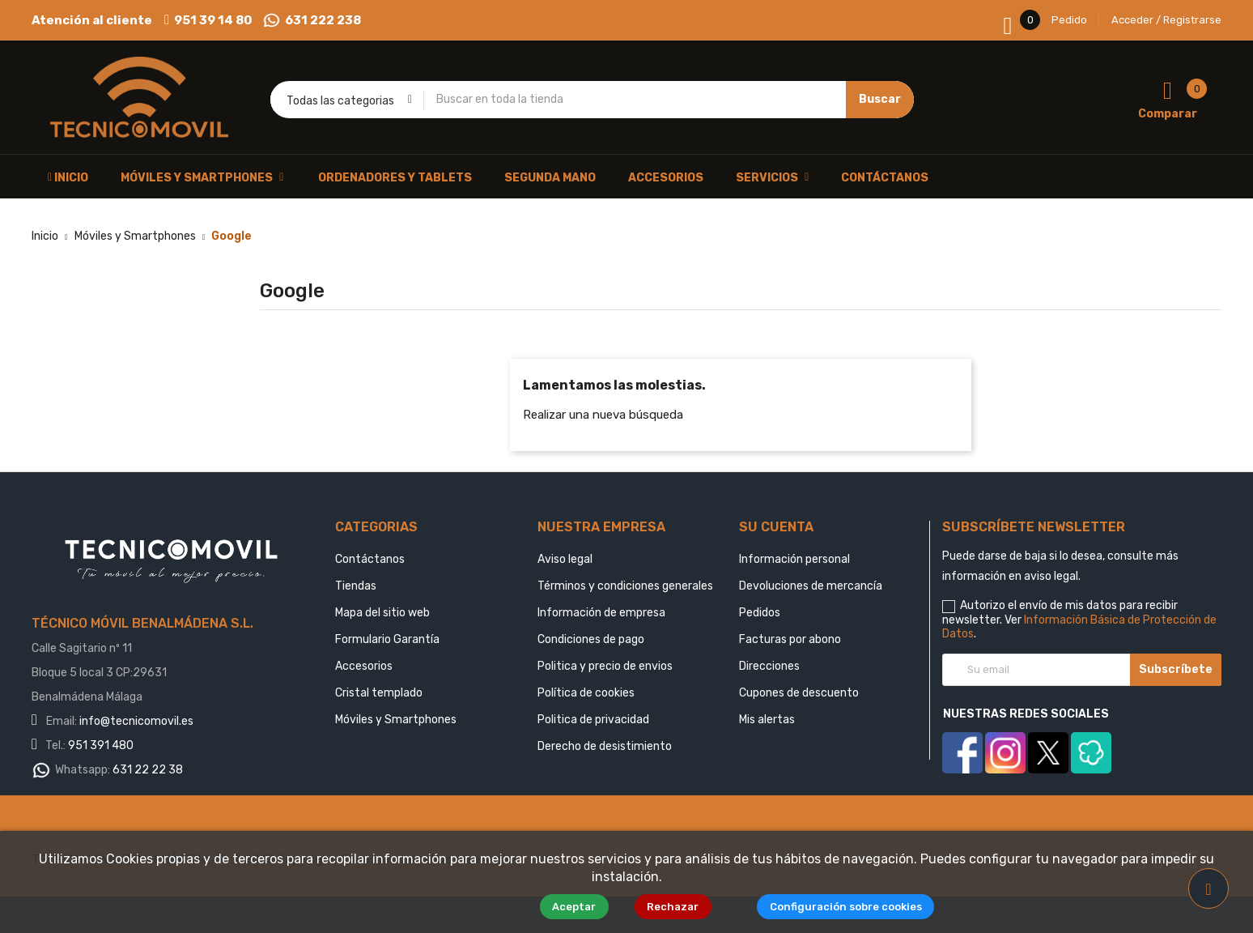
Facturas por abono (790, 639)
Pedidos (759, 613)
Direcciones (769, 666)
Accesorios (364, 666)
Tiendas (355, 586)
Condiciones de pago (590, 639)
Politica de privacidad (593, 719)
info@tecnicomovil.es (136, 721)
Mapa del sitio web (382, 613)
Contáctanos (370, 559)
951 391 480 (101, 745)
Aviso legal (565, 559)
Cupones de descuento (799, 693)
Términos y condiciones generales (625, 586)
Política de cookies (586, 693)
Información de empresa (601, 613)
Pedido (1069, 20)
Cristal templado (379, 693)
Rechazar (679, 907)
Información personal (794, 559)
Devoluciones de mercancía (810, 586)
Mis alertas (767, 719)
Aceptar (579, 907)
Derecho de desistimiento (604, 746)
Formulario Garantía (387, 639)
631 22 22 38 (148, 770)
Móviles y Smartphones (396, 719)
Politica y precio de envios (605, 666)
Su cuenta (776, 527)
